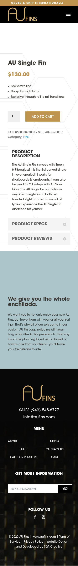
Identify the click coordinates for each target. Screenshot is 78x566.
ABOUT (12, 441)
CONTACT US (54, 449)
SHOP (23, 449)
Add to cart (43, 116)
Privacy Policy (33, 541)
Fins (25, 137)
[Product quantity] (14, 116)
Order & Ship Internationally (37, 3)
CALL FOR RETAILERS (23, 457)
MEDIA (54, 441)
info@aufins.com (39, 417)
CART (54, 457)
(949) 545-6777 (45, 410)
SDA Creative (53, 546)
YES (65, 488)
